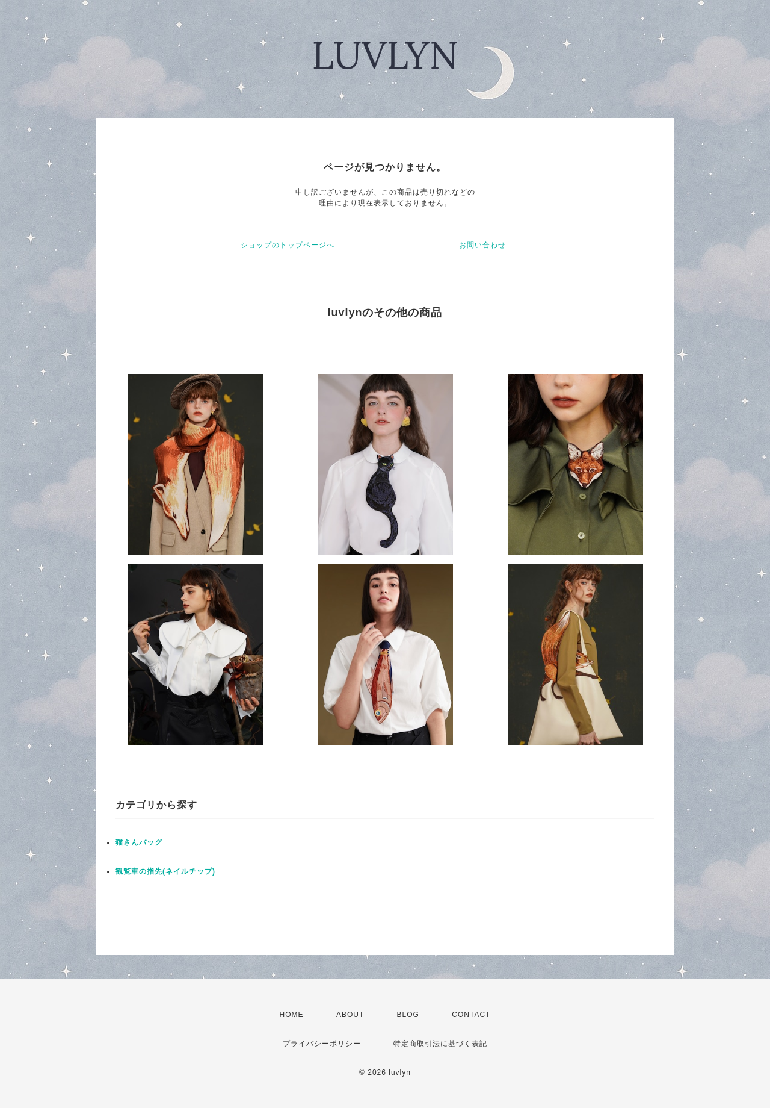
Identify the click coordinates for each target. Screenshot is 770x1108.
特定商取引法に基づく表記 (440, 1043)
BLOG (408, 1014)
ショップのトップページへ (287, 245)
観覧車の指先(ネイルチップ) (165, 871)
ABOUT (350, 1014)
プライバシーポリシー (322, 1043)
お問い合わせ (482, 245)
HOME (292, 1014)
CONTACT (471, 1014)
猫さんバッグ (139, 842)
